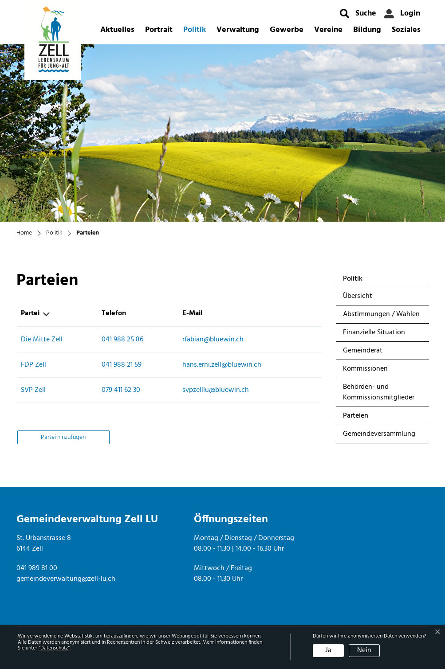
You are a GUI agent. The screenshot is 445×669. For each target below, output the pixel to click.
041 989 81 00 (36, 568)
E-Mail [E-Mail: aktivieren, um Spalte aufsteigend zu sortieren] (192, 313)
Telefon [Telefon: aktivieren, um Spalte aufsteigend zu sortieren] (114, 313)
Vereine (328, 29)
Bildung (367, 29)
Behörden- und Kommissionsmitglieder (378, 392)
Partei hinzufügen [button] (63, 437)
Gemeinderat (362, 350)
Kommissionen (365, 369)
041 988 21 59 (122, 365)
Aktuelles (117, 29)
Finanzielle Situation (374, 332)
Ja (328, 650)
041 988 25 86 (122, 339)
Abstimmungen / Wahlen (381, 314)
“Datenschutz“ (54, 648)
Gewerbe (286, 29)
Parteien (366, 417)
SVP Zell (33, 390)
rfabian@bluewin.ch (213, 339)
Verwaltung (238, 29)
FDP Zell (33, 365)
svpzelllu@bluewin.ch (215, 390)
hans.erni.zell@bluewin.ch (221, 365)
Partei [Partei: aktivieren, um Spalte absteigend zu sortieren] (30, 313)
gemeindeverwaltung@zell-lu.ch (65, 579)
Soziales (406, 29)
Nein (364, 650)
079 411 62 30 (121, 390)
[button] (358, 13)
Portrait (159, 29)
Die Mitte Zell (42, 339)
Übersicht (357, 296)
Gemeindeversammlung (379, 434)
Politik (194, 29)
